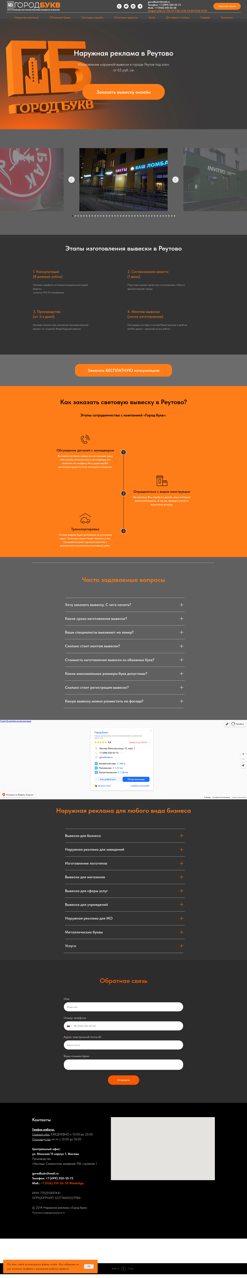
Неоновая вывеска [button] (125, 17)
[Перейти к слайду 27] (146, 215)
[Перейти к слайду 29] (151, 215)
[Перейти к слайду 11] (100, 215)
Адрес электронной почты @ (82, 1037)
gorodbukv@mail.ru (159, 1)
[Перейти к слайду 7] (89, 215)
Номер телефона (75, 1018)
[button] (227, 6)
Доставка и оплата (177, 17)
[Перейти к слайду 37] (174, 215)
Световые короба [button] (92, 17)
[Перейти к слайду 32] (160, 215)
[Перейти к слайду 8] (92, 215)
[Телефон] (119, 6)
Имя (66, 999)
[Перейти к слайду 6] (86, 215)
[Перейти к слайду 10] (98, 215)
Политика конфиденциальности (48, 1212)
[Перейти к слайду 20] (126, 215)
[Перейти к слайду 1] (72, 215)
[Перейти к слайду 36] (171, 215)
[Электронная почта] (126, 6)
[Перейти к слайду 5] (83, 215)
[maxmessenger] (133, 6)
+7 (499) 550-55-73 (170, 4)
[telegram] (140, 6)
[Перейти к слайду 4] (81, 215)
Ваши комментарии (76, 1056)
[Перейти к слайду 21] (129, 215)
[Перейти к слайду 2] (75, 215)
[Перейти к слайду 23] (134, 215)
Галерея (205, 17)
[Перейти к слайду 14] (109, 215)
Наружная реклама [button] (26, 17)
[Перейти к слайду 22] (132, 215)
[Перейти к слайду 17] (117, 215)
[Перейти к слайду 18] (120, 215)
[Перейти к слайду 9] (95, 215)
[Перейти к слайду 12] (103, 215)
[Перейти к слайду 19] (123, 215)
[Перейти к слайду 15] (112, 215)
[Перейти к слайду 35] (168, 215)
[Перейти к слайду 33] (163, 215)
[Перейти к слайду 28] (149, 215)
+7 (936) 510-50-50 (165, 7)
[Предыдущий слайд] (71, 179)
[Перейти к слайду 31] (157, 215)
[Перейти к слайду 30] (154, 215)
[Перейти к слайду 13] (106, 215)
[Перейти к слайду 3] (78, 215)
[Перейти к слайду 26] (143, 215)
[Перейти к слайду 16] (115, 215)
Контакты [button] (227, 17)
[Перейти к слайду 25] (140, 215)
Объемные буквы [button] (60, 17)
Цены (151, 17)
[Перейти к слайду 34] (166, 215)
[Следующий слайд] (175, 179)
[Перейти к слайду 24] (137, 215)
